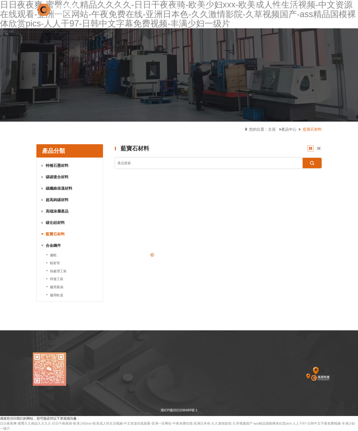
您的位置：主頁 (262, 129)
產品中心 (288, 129)
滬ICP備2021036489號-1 (179, 410)
